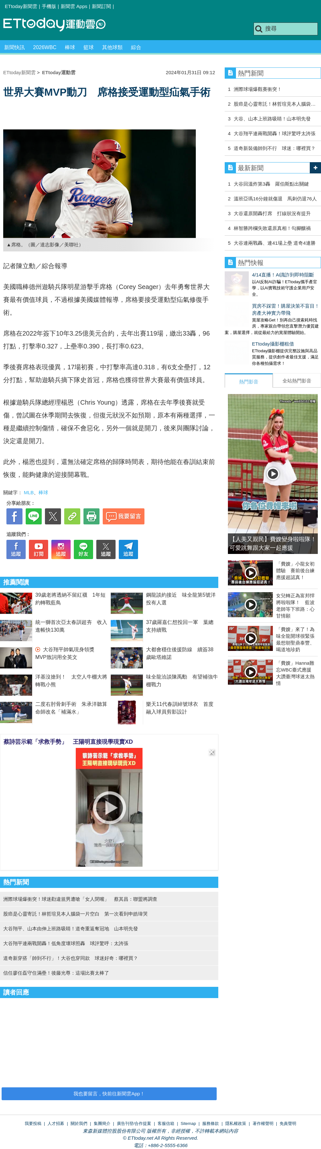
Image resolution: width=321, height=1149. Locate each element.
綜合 (136, 47)
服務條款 (210, 1123)
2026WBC (44, 47)
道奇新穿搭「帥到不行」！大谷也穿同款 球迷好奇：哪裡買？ (70, 958)
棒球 (70, 47)
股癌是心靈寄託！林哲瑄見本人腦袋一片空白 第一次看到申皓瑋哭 (75, 914)
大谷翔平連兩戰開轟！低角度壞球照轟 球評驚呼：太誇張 (65, 943)
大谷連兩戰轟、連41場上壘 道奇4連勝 (274, 243)
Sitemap (188, 1123)
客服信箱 (166, 1123)
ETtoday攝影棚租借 (246, 337)
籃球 (88, 47)
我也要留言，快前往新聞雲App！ (109, 1093)
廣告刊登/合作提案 (134, 1123)
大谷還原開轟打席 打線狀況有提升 (272, 213)
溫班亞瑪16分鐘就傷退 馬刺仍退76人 (275, 198)
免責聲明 (288, 1123)
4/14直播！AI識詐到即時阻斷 (256, 274)
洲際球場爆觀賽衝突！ (258, 89)
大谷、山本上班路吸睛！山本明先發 (272, 118)
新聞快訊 (14, 47)
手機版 (49, 6)
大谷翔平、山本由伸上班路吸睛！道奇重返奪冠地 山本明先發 (70, 928)
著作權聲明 (263, 1123)
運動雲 (59, 25)
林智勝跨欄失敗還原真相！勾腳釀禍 (272, 228)
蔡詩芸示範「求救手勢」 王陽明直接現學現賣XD (68, 742)
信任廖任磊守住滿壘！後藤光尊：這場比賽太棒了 (56, 973)
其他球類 (112, 47)
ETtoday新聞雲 (21, 6)
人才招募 (56, 1123)
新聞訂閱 (101, 6)
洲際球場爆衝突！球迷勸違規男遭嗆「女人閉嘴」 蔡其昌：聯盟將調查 (80, 899)
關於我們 (79, 1123)
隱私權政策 (235, 1123)
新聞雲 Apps (74, 6)
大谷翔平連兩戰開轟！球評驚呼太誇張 (275, 133)
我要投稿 (33, 1123)
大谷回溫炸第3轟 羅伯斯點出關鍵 (271, 184)
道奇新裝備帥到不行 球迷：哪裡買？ (275, 148)
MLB (29, 492)
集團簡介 (102, 1123)
